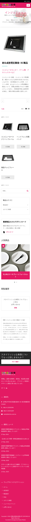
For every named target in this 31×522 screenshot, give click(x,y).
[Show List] (29, 109)
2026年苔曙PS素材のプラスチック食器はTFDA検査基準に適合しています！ (15, 430)
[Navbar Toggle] (28, 5)
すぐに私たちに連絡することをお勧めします (13, 339)
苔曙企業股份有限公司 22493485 (19, 516)
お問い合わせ (7, 507)
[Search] (13, 191)
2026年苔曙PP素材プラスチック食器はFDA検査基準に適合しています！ (15, 447)
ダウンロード (8, 232)
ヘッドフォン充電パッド (23, 138)
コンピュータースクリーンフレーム (7, 138)
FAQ (5, 497)
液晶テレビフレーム (7, 168)
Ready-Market (22, 519)
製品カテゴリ (14, 20)
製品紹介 (22, 20)
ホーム (6, 487)
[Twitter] (4, 388)
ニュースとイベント (9, 503)
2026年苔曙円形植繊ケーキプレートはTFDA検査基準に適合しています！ (15, 456)
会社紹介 (6, 490)
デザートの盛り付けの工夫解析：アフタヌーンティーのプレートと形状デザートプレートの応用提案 (15, 466)
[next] (27, 101)
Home (7, 20)
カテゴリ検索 (7, 209)
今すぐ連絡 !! (15, 361)
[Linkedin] (6, 388)
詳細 (15, 308)
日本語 (28, 1)
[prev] (2, 101)
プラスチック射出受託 (8, 22)
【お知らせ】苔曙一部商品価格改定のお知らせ (15, 439)
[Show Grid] (26, 109)
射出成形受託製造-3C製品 (22, 22)
